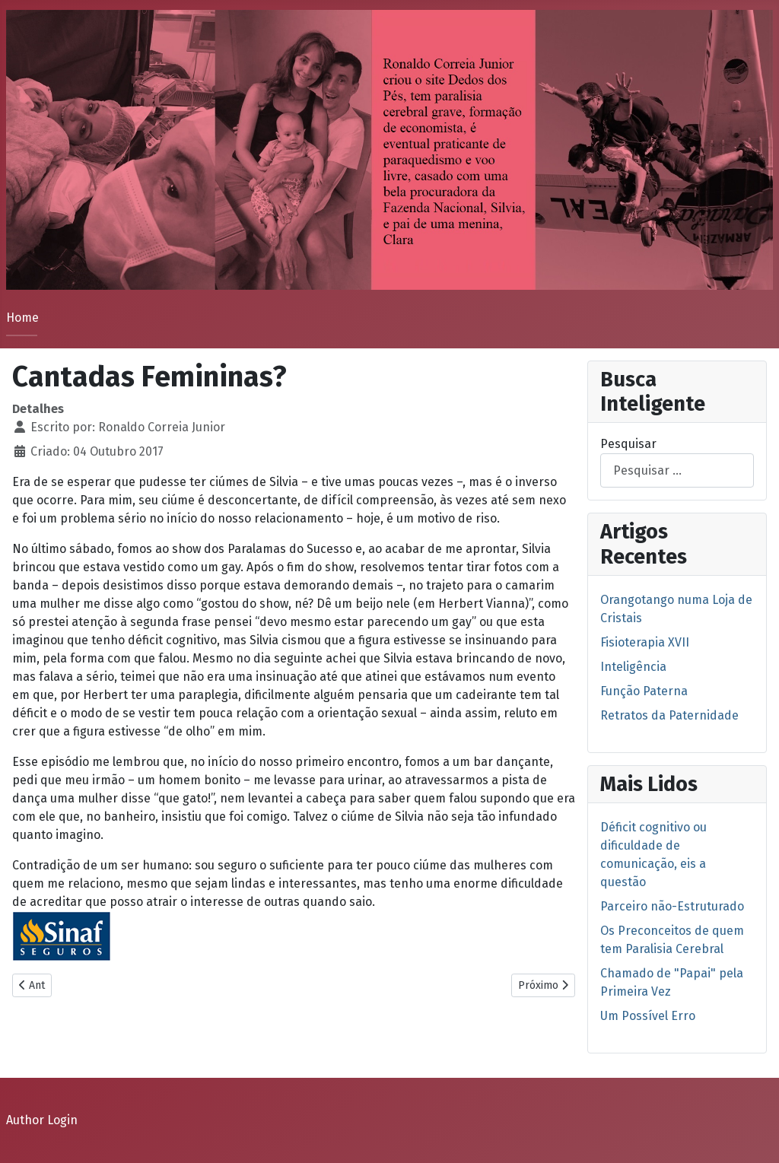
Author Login (42, 1120)
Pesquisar (628, 444)
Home (22, 317)
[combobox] (677, 470)
